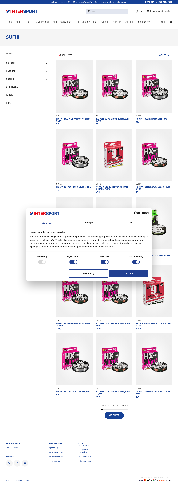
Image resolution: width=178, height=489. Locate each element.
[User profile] (159, 11)
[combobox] (156, 55)
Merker (116, 22)
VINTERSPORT (42, 22)
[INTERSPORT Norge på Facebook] (17, 463)
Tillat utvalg (88, 273)
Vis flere (114, 415)
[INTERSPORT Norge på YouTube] (25, 463)
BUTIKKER (149, 2)
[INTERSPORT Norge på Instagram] (9, 463)
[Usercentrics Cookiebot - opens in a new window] (136, 213)
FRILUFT (28, 22)
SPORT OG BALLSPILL (63, 22)
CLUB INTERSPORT (164, 2)
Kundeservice (12, 448)
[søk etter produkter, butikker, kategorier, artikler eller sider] (107, 11)
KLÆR (9, 22)
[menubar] (89, 22)
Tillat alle (128, 273)
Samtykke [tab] (47, 223)
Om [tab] (130, 222)
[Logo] (23, 11)
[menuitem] (160, 22)
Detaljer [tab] (89, 222)
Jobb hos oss (54, 461)
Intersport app (84, 461)
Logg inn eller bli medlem (84, 451)
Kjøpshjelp (53, 448)
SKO (18, 22)
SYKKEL (104, 22)
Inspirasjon (144, 22)
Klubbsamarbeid (56, 457)
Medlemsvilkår (84, 457)
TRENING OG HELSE (87, 22)
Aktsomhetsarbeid (57, 452)
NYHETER (129, 22)
